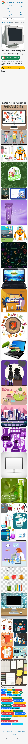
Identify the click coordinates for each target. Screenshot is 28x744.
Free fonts (9, 6)
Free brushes (10, 12)
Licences (9, 731)
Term (14, 731)
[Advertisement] (14, 87)
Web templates (11, 9)
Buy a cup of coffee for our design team (13, 68)
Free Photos (19, 3)
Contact (14, 734)
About (24, 731)
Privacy (19, 731)
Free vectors (10, 3)
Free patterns (10, 15)
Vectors (8, 22)
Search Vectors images (9, 19)
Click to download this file (10, 57)
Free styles (20, 12)
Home (3, 22)
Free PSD (19, 15)
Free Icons (21, 9)
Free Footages (19, 6)
